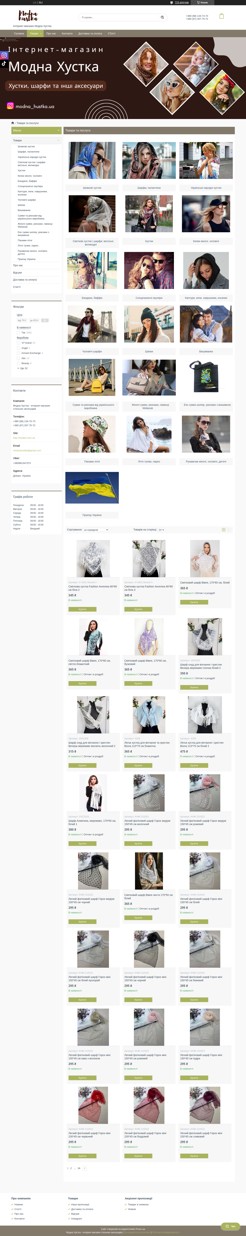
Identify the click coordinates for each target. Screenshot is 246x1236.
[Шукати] (162, 17)
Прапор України (92, 514)
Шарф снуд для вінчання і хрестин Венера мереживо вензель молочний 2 (92, 744)
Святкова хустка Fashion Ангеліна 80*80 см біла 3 (148, 588)
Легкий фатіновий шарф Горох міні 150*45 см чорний (145, 978)
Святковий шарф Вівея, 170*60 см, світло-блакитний (90, 662)
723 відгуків (182, 2)
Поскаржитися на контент (137, 1232)
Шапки (149, 350)
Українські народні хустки (206, 187)
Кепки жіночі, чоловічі (206, 240)
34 (79, 1168)
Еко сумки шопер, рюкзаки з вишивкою (33, 234)
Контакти (67, 33)
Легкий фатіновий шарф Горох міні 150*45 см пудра (201, 1057)
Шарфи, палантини (149, 187)
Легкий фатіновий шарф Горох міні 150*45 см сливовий (201, 1135)
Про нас (51, 33)
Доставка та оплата (90, 33)
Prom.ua (140, 1229)
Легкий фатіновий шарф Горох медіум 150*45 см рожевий (203, 822)
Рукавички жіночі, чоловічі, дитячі (206, 460)
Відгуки (17, 272)
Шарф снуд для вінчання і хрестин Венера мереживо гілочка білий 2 (201, 666)
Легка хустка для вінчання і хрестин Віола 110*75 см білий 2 (201, 744)
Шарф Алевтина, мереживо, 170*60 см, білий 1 (92, 822)
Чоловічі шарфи (92, 350)
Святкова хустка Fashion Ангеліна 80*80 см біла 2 (93, 588)
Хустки (149, 240)
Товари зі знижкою (138, 1204)
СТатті (111, 33)
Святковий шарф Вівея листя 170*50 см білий (148, 896)
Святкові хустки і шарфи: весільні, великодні (32, 164)
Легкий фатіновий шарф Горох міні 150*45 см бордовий (145, 1135)
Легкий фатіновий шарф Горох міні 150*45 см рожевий (145, 1057)
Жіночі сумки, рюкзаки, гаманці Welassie (35, 225)
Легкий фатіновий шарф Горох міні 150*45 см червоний (89, 1135)
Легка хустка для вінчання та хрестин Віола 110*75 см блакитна (147, 744)
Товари (34, 33)
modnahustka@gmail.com (27, 450)
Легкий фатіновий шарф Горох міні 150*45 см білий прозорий (89, 978)
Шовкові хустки (92, 187)
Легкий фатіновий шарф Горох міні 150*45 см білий (201, 900)
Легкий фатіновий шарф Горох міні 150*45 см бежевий (201, 978)
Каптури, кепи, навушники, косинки (205, 297)
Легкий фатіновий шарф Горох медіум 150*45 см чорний (92, 900)
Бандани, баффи (92, 297)
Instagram (76, 1218)
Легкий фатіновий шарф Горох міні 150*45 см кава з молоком (89, 1057)
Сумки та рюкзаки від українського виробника (31, 217)
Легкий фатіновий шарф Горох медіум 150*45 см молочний (147, 822)
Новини (19, 1204)
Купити (82, 609)
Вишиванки (206, 350)
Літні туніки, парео (149, 460)
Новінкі (132, 1209)
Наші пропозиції (80, 1204)
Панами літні (92, 460)
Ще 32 (24, 368)
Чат (231, 1226)
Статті (17, 286)
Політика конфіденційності (166, 1232)
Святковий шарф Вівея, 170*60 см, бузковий (145, 662)
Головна (19, 33)
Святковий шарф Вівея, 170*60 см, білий (205, 582)
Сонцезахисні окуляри (149, 297)
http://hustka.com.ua (24, 437)
